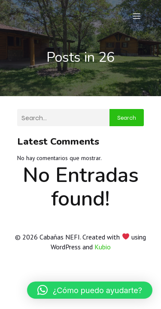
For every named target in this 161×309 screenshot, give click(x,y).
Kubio (102, 246)
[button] (89, 290)
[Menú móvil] (136, 16)
